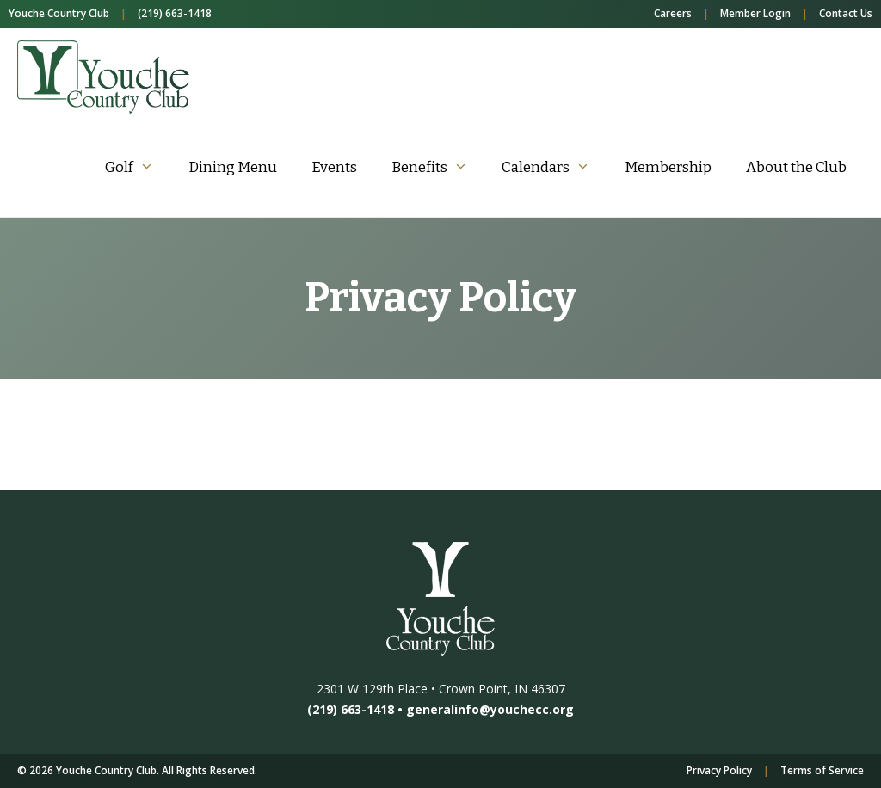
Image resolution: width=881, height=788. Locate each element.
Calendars (554, 167)
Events (334, 167)
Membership (668, 167)
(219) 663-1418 (175, 13)
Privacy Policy (719, 770)
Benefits (438, 167)
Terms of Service (822, 770)
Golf (138, 167)
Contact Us (845, 13)
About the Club (796, 167)
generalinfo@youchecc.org (490, 709)
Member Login (755, 13)
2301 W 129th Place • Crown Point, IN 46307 (441, 688)
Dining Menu (232, 167)
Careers (673, 13)
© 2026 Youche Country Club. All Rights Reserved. (137, 770)
